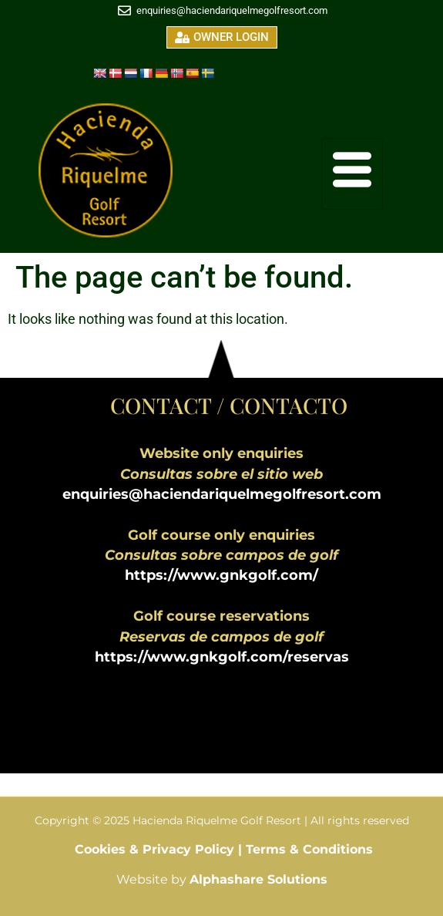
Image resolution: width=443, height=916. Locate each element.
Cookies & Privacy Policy (156, 849)
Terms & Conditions (309, 849)
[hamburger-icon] (352, 174)
